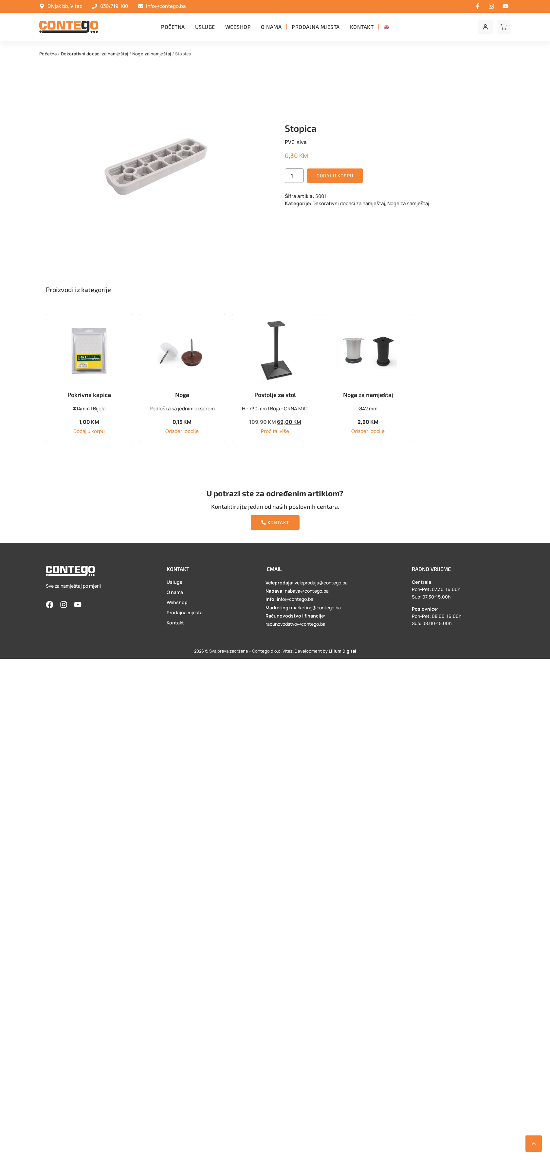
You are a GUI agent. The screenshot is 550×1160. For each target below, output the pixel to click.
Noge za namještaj (151, 54)
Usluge (205, 27)
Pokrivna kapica (89, 394)
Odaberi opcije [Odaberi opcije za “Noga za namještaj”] (368, 431)
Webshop (238, 27)
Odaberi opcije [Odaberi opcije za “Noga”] (182, 431)
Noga (182, 394)
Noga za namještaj (368, 394)
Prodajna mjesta (316, 27)
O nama (271, 27)
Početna (173, 27)
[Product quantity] (294, 175)
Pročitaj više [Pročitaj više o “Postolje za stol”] (275, 431)
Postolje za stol (275, 394)
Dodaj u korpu (335, 175)
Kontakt (362, 27)
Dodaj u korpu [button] (89, 431)
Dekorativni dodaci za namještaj (94, 54)
